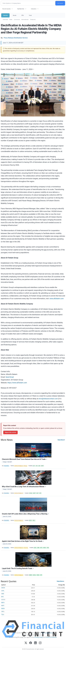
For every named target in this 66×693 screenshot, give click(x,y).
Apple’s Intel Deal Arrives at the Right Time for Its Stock (23, 541)
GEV (39, 465)
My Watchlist (20, 9)
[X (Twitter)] (26, 643)
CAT (34, 465)
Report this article (10, 432)
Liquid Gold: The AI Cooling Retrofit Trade (18, 568)
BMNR (30, 575)
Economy (26, 547)
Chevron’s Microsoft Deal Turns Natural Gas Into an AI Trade (24, 459)
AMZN (3, 588)
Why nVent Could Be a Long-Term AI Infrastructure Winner (24, 487)
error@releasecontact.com (48, 399)
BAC (2, 596)
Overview (5, 19)
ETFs (22, 15)
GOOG (3, 599)
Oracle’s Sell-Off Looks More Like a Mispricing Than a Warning (25, 514)
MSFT (42, 465)
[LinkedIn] (35, 643)
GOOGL (30, 493)
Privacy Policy (39, 637)
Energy (25, 465)
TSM (48, 547)
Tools (30, 15)
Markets (5, 15)
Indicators (33, 9)
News (10, 19)
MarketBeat (6, 465)
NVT (37, 493)
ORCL (34, 520)
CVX (36, 465)
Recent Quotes (6, 9)
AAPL (35, 547)
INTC (41, 547)
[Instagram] (40, 643)
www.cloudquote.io (47, 633)
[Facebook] (31, 643)
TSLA (2, 614)
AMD (38, 547)
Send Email (10, 377)
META (30, 520)
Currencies (17, 19)
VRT (40, 493)
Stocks (14, 15)
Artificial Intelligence (19, 465)
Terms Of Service (51, 637)
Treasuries (32, 19)
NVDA (44, 547)
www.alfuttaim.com (56, 299)
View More (61, 440)
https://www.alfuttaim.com (17, 383)
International (24, 19)
